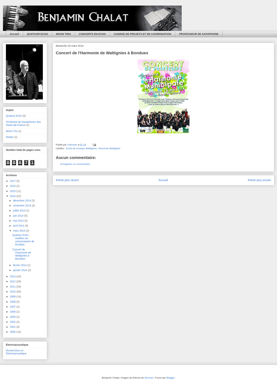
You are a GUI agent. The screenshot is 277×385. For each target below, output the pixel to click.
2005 (13, 316)
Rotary (9, 137)
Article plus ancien (259, 180)
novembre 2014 (22, 205)
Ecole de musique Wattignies (81, 148)
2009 (13, 296)
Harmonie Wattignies (109, 148)
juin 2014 (18, 215)
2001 (13, 326)
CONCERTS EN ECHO (92, 33)
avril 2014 (19, 225)
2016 (13, 185)
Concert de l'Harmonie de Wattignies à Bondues (21, 254)
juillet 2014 (19, 210)
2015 (13, 191)
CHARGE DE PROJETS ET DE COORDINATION (142, 33)
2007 (13, 306)
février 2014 (20, 265)
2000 (13, 331)
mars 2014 (19, 230)
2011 (13, 286)
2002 (13, 321)
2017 (13, 180)
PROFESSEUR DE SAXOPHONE (198, 33)
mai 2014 (18, 220)
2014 (13, 196)
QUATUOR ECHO (37, 33)
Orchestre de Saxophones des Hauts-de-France (23, 123)
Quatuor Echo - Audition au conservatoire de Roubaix (23, 240)
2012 (13, 281)
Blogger (170, 377)
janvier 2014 (20, 270)
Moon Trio (11, 131)
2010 (13, 291)
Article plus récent (67, 180)
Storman (148, 377)
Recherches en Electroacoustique (16, 352)
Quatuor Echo (14, 115)
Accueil (14, 33)
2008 (13, 301)
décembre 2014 (22, 200)
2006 (13, 311)
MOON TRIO (63, 33)
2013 (13, 276)
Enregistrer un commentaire (75, 164)
